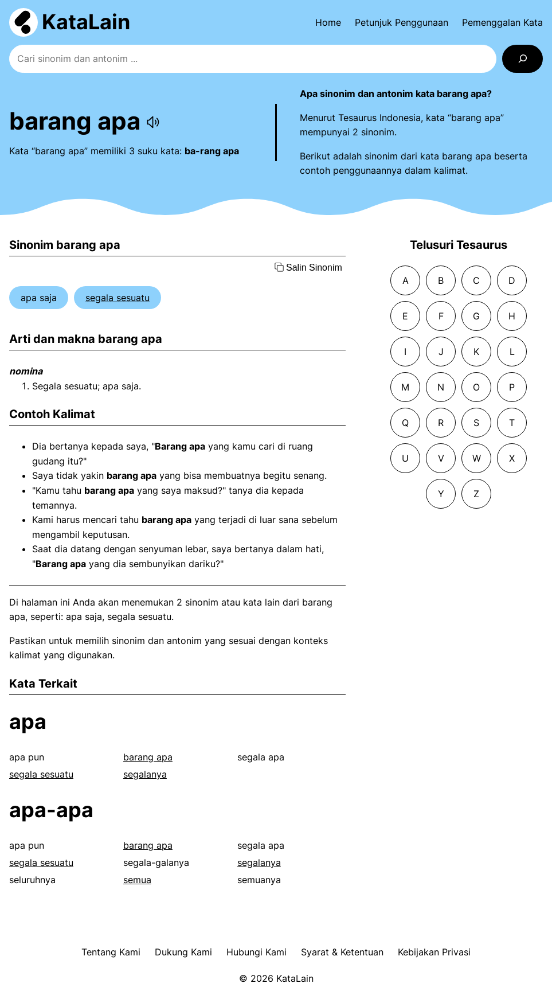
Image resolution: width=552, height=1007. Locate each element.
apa (27, 721)
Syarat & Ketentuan (342, 952)
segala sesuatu (117, 297)
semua (137, 879)
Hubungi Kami (256, 952)
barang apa (148, 757)
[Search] (522, 59)
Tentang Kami (110, 952)
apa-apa (51, 809)
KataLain (86, 21)
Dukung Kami (183, 952)
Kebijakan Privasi (434, 952)
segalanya (145, 774)
